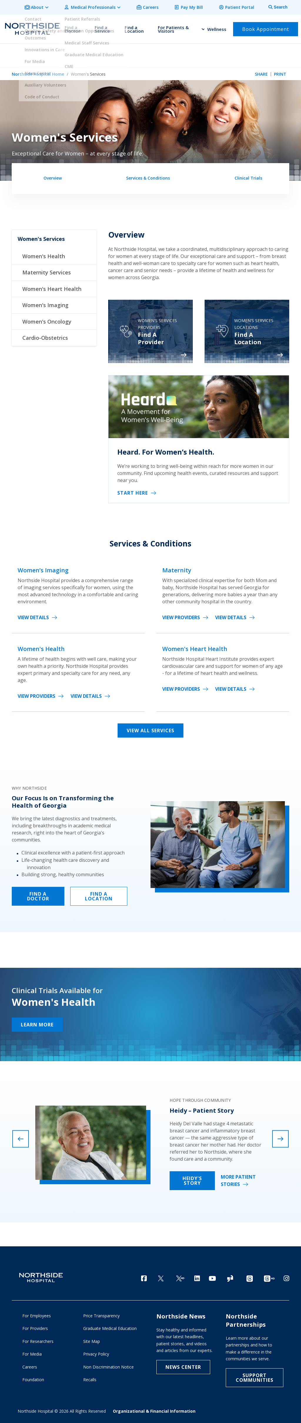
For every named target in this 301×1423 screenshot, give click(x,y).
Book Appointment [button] (265, 27)
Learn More (37, 1022)
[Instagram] (286, 1276)
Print (280, 71)
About (49, 6)
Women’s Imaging (43, 568)
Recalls (89, 1379)
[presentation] (20, 1137)
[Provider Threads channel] (269, 1277)
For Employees (36, 1315)
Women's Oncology (46, 319)
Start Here (132, 491)
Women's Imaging (45, 303)
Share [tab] (261, 71)
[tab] (274, 6)
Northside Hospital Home (38, 71)
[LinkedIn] (197, 1276)
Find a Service (102, 27)
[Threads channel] (249, 1277)
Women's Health (43, 254)
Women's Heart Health (51, 286)
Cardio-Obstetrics (45, 335)
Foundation (33, 1379)
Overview (53, 175)
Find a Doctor (72, 27)
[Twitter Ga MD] (180, 1277)
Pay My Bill (196, 6)
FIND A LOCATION (99, 894)
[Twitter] (160, 1277)
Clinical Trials (248, 175)
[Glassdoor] (230, 1277)
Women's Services (41, 236)
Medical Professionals (102, 6)
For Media (32, 1353)
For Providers (35, 1328)
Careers (157, 6)
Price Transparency (101, 1315)
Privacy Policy (96, 1353)
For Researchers (37, 1341)
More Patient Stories (238, 1178)
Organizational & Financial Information (154, 1411)
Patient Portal (240, 6)
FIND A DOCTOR (38, 894)
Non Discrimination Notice (108, 1366)
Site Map (91, 1341)
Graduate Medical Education (110, 1328)
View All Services (150, 728)
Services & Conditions (148, 175)
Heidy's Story (192, 1178)
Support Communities (254, 1377)
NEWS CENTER (183, 1367)
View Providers (181, 615)
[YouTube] (212, 1276)
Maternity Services (46, 270)
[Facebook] (144, 1276)
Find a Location (134, 27)
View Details (33, 615)
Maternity (176, 568)
